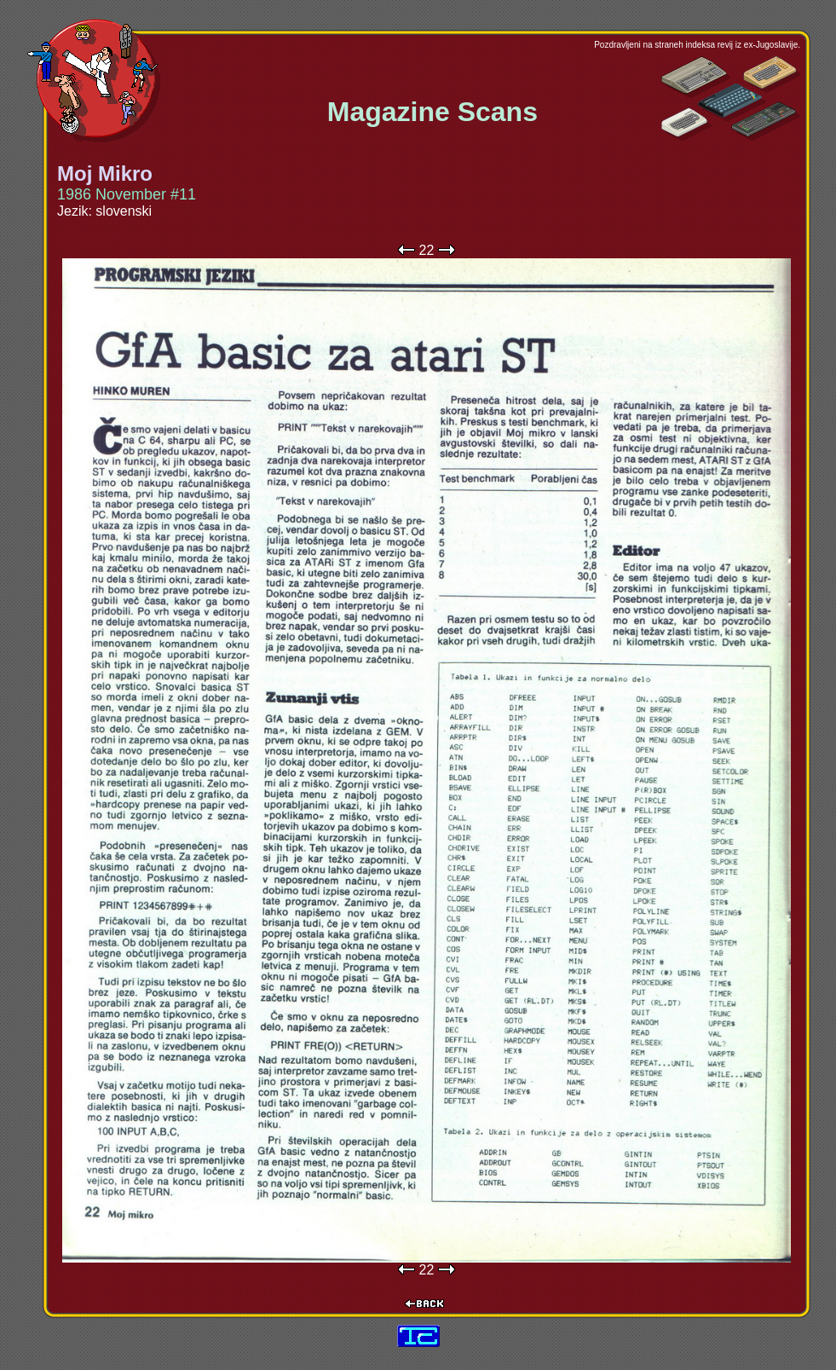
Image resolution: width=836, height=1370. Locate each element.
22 (427, 250)
